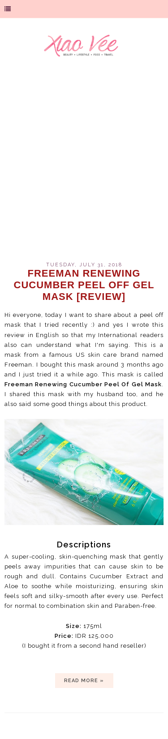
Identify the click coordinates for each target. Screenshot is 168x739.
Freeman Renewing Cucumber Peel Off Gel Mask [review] (84, 285)
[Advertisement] (84, 164)
